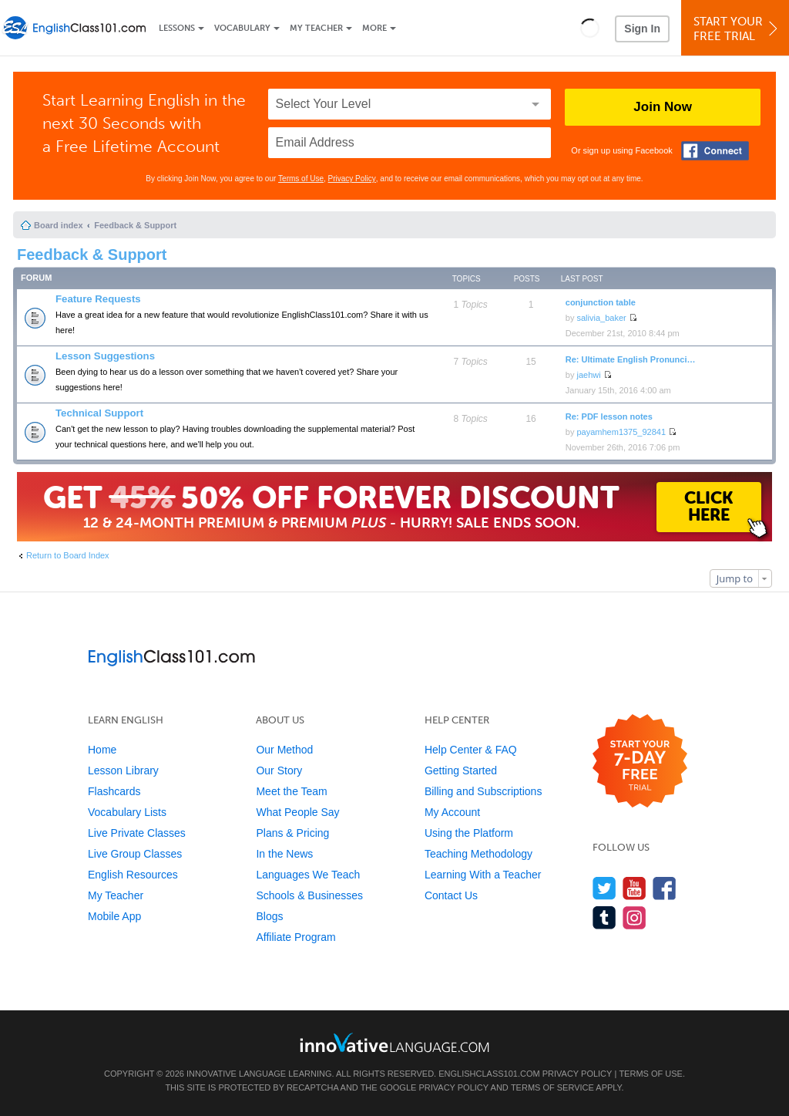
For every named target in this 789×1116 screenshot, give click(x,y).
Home (102, 749)
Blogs (269, 916)
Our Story (279, 770)
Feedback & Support (135, 225)
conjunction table (601, 302)
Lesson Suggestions (105, 356)
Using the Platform (469, 833)
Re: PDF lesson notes (609, 416)
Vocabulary (242, 28)
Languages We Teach (308, 874)
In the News (284, 854)
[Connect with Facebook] (715, 151)
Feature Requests (98, 299)
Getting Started (461, 770)
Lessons (177, 28)
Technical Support (99, 413)
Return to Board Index (67, 555)
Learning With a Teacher (483, 874)
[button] (589, 28)
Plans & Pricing (292, 833)
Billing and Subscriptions (483, 791)
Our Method (284, 749)
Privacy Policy (352, 178)
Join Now (662, 106)
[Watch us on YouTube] (634, 888)
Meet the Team (291, 791)
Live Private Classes (137, 833)
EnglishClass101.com (488, 1073)
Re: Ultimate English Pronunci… (631, 359)
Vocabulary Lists (127, 812)
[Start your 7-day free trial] (640, 761)
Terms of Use (301, 178)
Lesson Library (123, 770)
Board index (58, 225)
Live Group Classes (135, 854)
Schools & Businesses (309, 895)
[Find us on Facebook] (665, 888)
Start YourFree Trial (737, 29)
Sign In (642, 28)
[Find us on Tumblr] (604, 917)
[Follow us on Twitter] (604, 888)
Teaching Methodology (478, 854)
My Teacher (316, 28)
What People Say (297, 812)
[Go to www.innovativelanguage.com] (394, 1042)
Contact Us (451, 895)
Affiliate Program (295, 937)
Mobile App (114, 916)
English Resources (133, 874)
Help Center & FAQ (471, 749)
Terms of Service (552, 1087)
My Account (452, 812)
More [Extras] (374, 28)
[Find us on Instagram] (634, 917)
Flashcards (114, 791)
